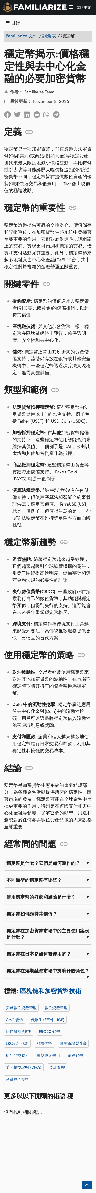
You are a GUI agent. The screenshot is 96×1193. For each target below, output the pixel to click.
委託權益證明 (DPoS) (23, 1067)
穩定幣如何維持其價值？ (31, 914)
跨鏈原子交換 (17, 1079)
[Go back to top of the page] (87, 1185)
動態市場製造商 (73, 1043)
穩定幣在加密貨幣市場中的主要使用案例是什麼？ (47, 934)
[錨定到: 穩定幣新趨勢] (63, 542)
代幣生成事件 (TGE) (48, 1019)
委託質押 (57, 1067)
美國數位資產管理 (21, 1008)
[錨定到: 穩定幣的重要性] (72, 208)
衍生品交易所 (17, 1055)
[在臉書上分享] (9, 113)
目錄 (13, 23)
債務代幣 (75, 1055)
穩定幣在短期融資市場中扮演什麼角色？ (47, 971)
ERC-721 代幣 (17, 1043)
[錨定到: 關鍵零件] (46, 284)
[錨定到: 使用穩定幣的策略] (81, 655)
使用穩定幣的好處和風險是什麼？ (41, 897)
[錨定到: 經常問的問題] (63, 844)
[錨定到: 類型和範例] (55, 390)
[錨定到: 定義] (29, 131)
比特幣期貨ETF (18, 1032)
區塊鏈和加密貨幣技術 (50, 991)
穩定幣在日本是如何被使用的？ (38, 954)
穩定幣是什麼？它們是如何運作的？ (43, 863)
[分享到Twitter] (19, 113)
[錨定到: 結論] (29, 768)
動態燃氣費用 (48, 1055)
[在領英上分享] (28, 113)
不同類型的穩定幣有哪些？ (34, 880)
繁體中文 (83, 7)
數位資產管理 (56, 1008)
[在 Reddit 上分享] (38, 113)
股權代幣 (44, 1043)
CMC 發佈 (14, 1019)
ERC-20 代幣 (49, 1032)
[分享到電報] (57, 113)
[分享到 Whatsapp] (48, 113)
